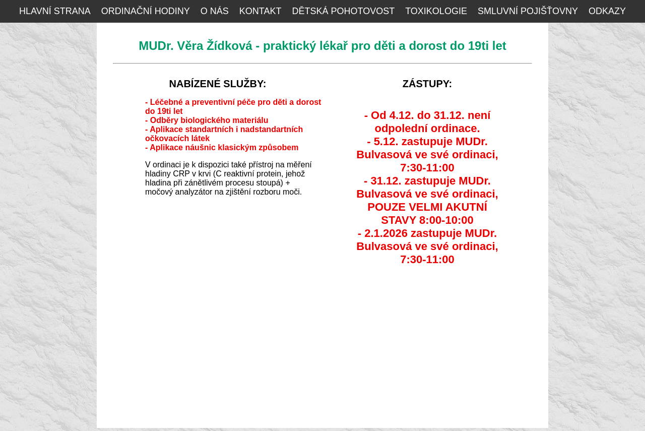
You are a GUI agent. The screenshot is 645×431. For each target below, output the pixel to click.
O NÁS (215, 11)
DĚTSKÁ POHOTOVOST (343, 11)
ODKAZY (607, 11)
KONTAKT (260, 11)
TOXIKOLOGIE (436, 11)
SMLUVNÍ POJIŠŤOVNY (528, 11)
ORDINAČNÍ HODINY (145, 11)
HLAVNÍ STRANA (55, 11)
